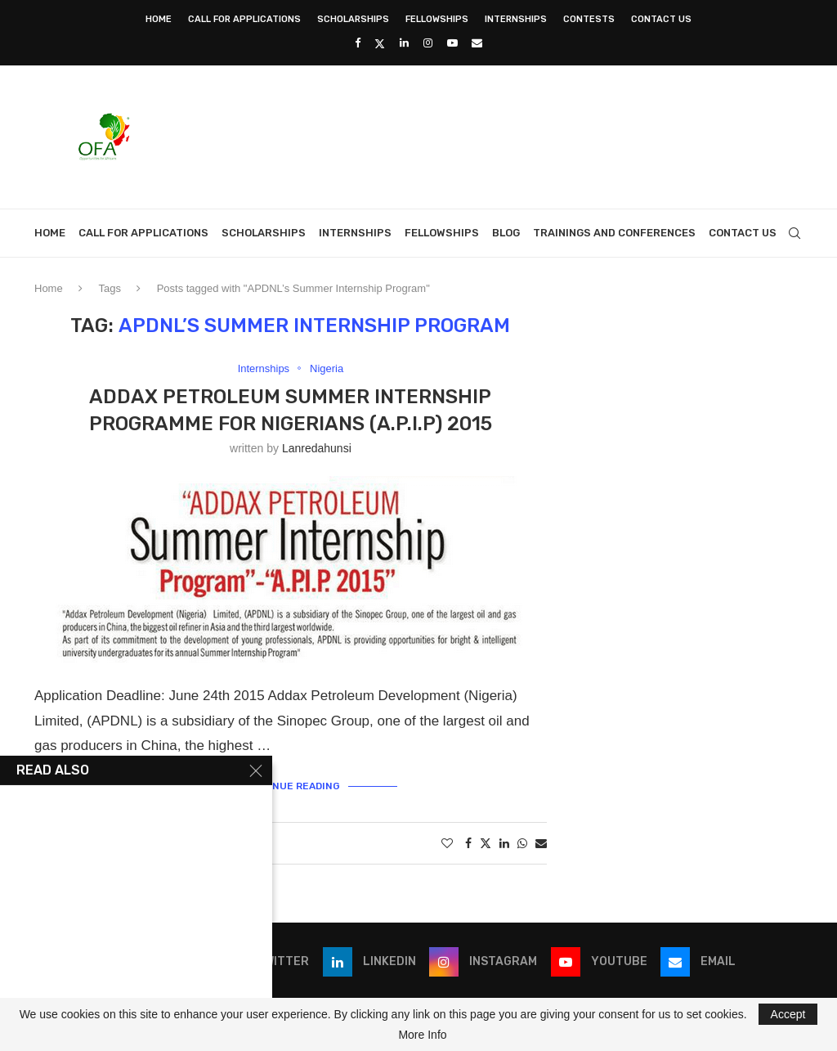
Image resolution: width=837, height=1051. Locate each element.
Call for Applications (244, 19)
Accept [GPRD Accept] (788, 1014)
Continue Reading (290, 786)
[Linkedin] (404, 43)
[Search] (794, 233)
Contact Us (661, 19)
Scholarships (353, 19)
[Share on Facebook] (468, 843)
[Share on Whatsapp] (522, 843)
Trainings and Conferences (614, 233)
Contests (589, 19)
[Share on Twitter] (485, 843)
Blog (506, 233)
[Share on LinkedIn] (504, 843)
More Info (422, 1034)
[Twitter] (379, 43)
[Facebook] (357, 43)
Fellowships (436, 19)
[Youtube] (452, 43)
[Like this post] (447, 843)
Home (158, 19)
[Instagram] (427, 43)
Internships (516, 19)
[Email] (477, 43)
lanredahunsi (316, 448)
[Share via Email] (541, 843)
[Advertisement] (505, 135)
